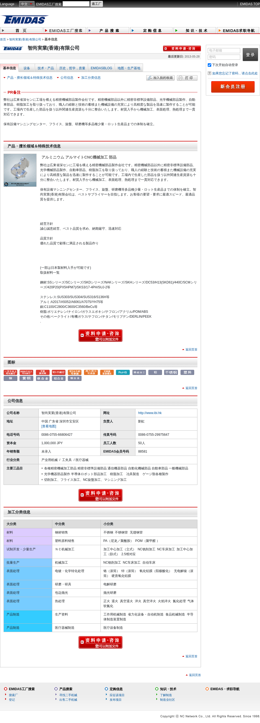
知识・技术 (168, 689)
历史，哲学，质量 (72, 68)
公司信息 (66, 78)
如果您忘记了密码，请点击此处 (235, 73)
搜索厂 (13, 695)
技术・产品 (46, 68)
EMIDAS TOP (250, 4)
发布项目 (116, 699)
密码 (212, 57)
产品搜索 (65, 689)
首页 (3, 39)
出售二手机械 (68, 699)
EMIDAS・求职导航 (224, 689)
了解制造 (166, 695)
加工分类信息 (91, 78)
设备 (27, 68)
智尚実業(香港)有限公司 (25, 39)
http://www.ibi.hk (150, 413)
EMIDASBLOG (101, 68)
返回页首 (191, 349)
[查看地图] (48, 426)
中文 (24, 4)
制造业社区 (167, 699)
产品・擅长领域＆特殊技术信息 (30, 78)
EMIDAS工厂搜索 (48, 4)
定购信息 (116, 689)
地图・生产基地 (129, 68)
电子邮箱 (215, 50)
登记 (12, 699)
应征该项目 (117, 695)
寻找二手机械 (68, 695)
